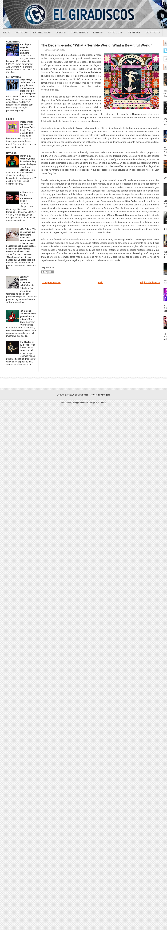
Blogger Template (80, 402)
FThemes (102, 402)
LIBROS (10, 119)
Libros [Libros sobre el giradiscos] (98, 32)
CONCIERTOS (13, 41)
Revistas (134, 32)
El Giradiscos (81, 394)
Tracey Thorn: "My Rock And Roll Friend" (26, 125)
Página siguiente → (150, 282)
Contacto (152, 32)
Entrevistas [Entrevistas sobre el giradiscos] (42, 32)
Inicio (6, 32)
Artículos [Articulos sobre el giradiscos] (115, 32)
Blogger (106, 394)
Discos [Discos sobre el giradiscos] (61, 32)
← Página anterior (51, 282)
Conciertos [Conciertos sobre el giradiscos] (79, 32)
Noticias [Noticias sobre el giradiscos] (21, 32)
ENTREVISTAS (13, 77)
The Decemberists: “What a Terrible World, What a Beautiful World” (96, 45)
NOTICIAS (11, 153)
